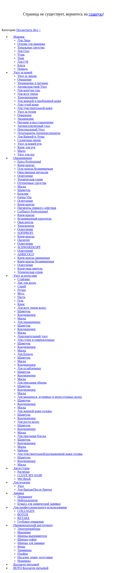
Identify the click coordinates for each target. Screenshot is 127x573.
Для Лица (23, 40)
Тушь (21, 54)
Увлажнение (25, 118)
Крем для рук (26, 147)
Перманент (24, 496)
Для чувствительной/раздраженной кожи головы (49, 454)
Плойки (22, 553)
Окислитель (25, 222)
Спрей (21, 286)
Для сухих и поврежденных (36, 339)
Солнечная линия (29, 140)
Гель (20, 300)
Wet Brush (24, 479)
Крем (21, 304)
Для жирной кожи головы (34, 411)
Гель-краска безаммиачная (35, 168)
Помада (22, 69)
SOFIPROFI (25, 233)
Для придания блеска (31, 436)
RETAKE (23, 518)
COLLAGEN (25, 511)
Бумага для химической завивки (39, 503)
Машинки (24, 532)
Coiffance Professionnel (32, 211)
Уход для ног (26, 154)
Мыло (21, 151)
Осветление (25, 175)
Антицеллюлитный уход (33, 126)
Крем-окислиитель (30, 268)
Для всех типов (27, 93)
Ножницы (24, 561)
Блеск (21, 65)
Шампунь (23, 190)
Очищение (24, 79)
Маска (21, 186)
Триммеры (24, 550)
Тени (20, 58)
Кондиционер (26, 315)
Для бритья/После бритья (34, 489)
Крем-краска (25, 165)
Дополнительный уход (32, 336)
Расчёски (23, 471)
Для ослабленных (29, 368)
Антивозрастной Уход (32, 86)
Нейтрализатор (27, 500)
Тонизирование (27, 97)
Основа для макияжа (31, 44)
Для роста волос (28, 421)
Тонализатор (25, 225)
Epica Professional (29, 161)
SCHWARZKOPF (29, 247)
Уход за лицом (27, 76)
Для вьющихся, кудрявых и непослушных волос (49, 397)
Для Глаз (23, 51)
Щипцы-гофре (27, 539)
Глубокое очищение (30, 521)
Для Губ (22, 61)
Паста (21, 297)
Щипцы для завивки (31, 543)
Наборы (22, 450)
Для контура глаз (28, 90)
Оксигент (23, 240)
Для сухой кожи (28, 104)
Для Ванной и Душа (31, 136)
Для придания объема (31, 382)
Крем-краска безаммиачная (35, 261)
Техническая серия (30, 179)
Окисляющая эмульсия (32, 172)
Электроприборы (28, 528)
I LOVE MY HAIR (29, 475)
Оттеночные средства (31, 183)
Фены (21, 546)
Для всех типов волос (31, 307)
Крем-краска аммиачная (33, 257)
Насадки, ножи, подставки (35, 557)
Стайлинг (23, 279)
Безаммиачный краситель (34, 218)
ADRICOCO (25, 254)
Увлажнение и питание (32, 83)
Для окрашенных (28, 322)
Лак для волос (26, 282)
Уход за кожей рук (29, 143)
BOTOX (22, 514)
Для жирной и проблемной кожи (39, 101)
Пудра (21, 290)
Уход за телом (26, 111)
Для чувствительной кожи (34, 108)
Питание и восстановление (35, 122)
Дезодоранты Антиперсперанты (38, 133)
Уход (20, 486)
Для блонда (25, 354)
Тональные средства (31, 47)
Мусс (21, 293)
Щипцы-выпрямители (32, 536)
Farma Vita (24, 197)
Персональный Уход (31, 129)
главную (96, 14)
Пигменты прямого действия (36, 208)
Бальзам (22, 193)
